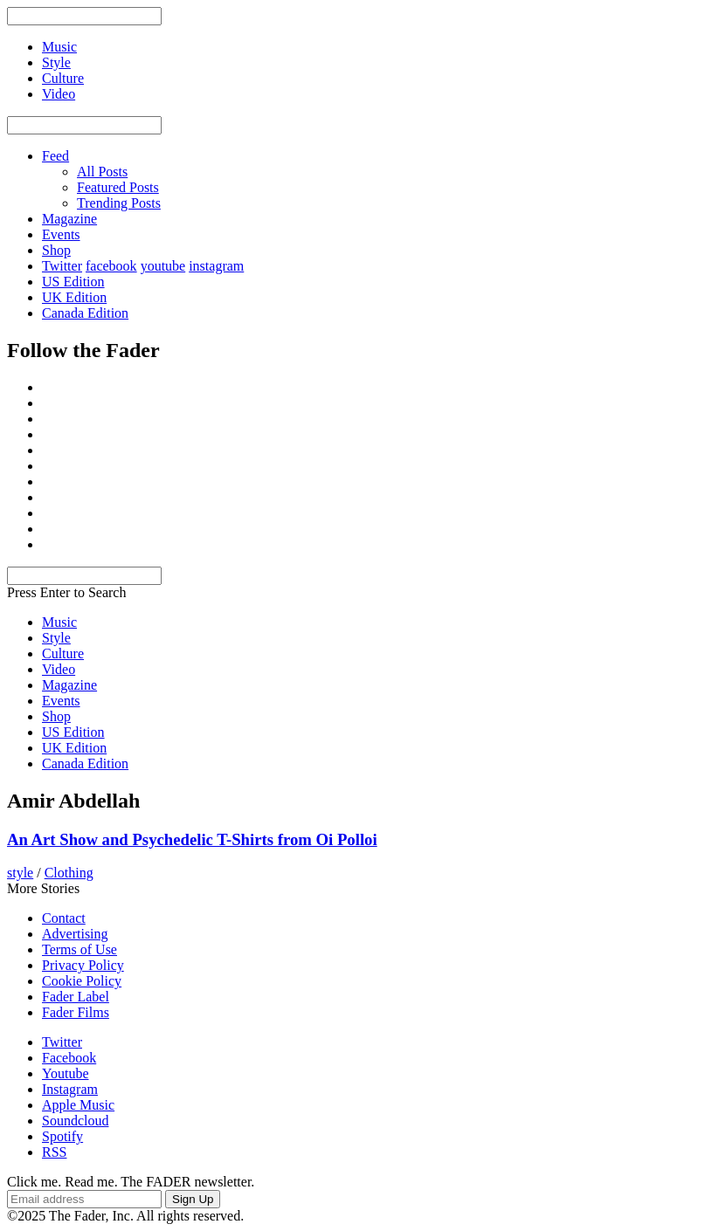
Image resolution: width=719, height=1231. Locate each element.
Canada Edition (85, 313)
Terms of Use (79, 949)
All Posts (102, 171)
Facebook (69, 1057)
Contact (64, 918)
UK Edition (74, 297)
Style (56, 637)
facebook (111, 265)
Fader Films (75, 1012)
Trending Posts (119, 203)
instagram (216, 265)
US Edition (73, 281)
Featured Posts (118, 187)
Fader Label (75, 996)
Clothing (69, 872)
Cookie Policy (81, 980)
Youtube (65, 1073)
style (20, 872)
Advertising (75, 933)
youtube (163, 265)
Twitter (62, 265)
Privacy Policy (83, 965)
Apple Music (78, 1104)
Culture (63, 653)
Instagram (70, 1089)
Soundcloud (75, 1120)
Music (59, 622)
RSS (54, 1152)
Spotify (62, 1136)
